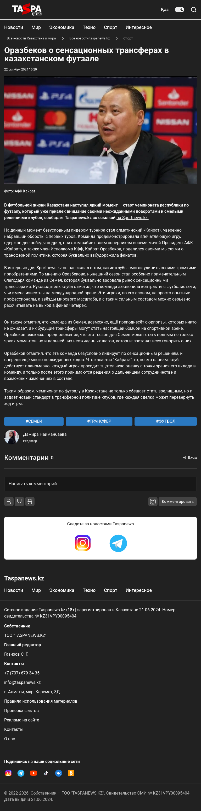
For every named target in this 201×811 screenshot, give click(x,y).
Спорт (110, 27)
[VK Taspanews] (58, 773)
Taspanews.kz (24, 578)
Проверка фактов (21, 710)
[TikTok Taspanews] (46, 773)
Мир (36, 27)
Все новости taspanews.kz (89, 38)
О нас (9, 738)
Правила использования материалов (40, 701)
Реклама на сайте (21, 720)
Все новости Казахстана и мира (31, 38)
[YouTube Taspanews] (33, 773)
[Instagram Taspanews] (82, 543)
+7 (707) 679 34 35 (22, 673)
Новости (13, 27)
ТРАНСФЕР (100, 421)
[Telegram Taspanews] (118, 543)
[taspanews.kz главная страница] (26, 9)
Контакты (13, 729)
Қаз (165, 9)
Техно (89, 27)
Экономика (61, 27)
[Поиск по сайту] (194, 10)
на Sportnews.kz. (132, 217)
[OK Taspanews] (71, 773)
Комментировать (178, 501)
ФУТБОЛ (166, 421)
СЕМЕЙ (34, 421)
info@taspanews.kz (22, 682)
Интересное (139, 27)
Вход (192, 457)
